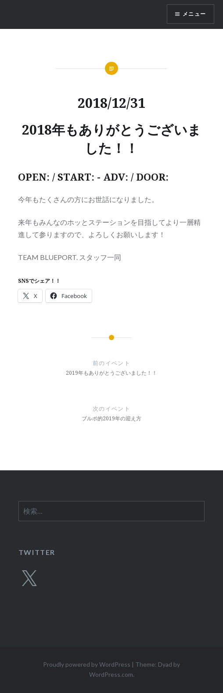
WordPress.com (111, 674)
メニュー (194, 14)
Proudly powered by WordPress (86, 664)
